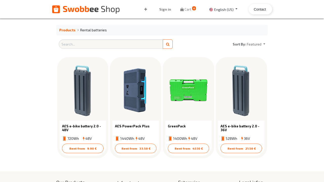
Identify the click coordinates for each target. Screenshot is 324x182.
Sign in (165, 9)
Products (67, 30)
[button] (146, 9)
